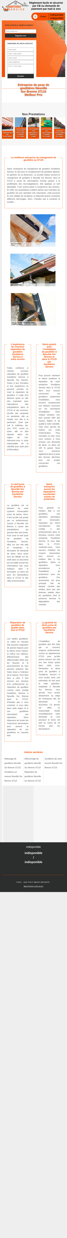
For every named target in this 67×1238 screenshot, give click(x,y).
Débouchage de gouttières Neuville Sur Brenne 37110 (32, 763)
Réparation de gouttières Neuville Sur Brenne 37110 (32, 776)
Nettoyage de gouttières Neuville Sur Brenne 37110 (12, 763)
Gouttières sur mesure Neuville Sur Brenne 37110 (13, 776)
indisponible (56, 14)
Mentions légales (33, 886)
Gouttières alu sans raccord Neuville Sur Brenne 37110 (54, 763)
